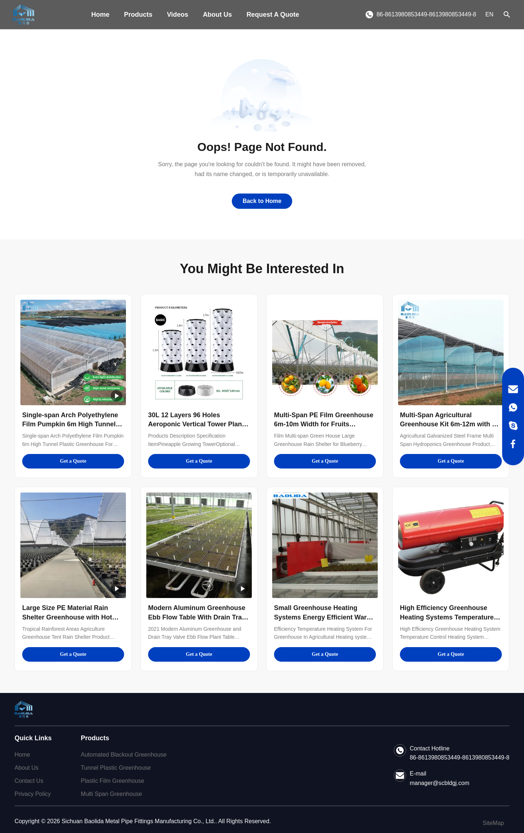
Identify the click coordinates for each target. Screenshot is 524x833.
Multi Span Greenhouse (111, 794)
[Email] (513, 389)
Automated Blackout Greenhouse (124, 755)
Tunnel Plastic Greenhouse (116, 768)
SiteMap (493, 823)
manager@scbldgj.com (439, 783)
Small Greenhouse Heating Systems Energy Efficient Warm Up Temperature (323, 617)
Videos (177, 14)
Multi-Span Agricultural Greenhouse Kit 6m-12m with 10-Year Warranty (450, 424)
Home (100, 14)
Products (138, 14)
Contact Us (29, 781)
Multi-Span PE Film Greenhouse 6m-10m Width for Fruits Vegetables (323, 424)
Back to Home (262, 201)
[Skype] (513, 425)
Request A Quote (272, 14)
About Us (217, 14)
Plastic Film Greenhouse (112, 781)
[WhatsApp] (513, 407)
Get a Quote (73, 461)
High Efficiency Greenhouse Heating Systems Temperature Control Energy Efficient (447, 617)
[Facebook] (513, 444)
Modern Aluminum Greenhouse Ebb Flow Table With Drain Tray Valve (197, 617)
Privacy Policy (33, 794)
